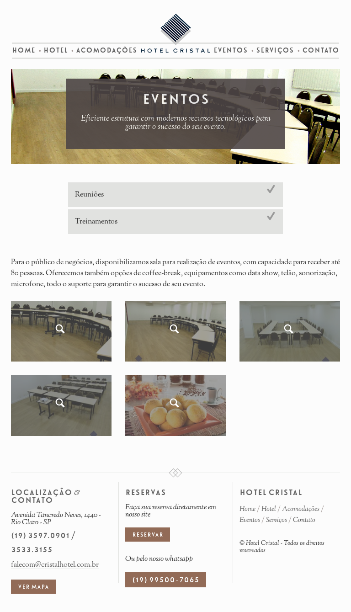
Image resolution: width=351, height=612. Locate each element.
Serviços (275, 50)
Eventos (230, 50)
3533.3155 (32, 549)
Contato (320, 50)
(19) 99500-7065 (165, 580)
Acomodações (106, 50)
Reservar (147, 535)
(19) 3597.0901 (40, 535)
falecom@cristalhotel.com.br (55, 565)
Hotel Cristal (175, 33)
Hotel (55, 50)
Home (23, 50)
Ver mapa (33, 587)
